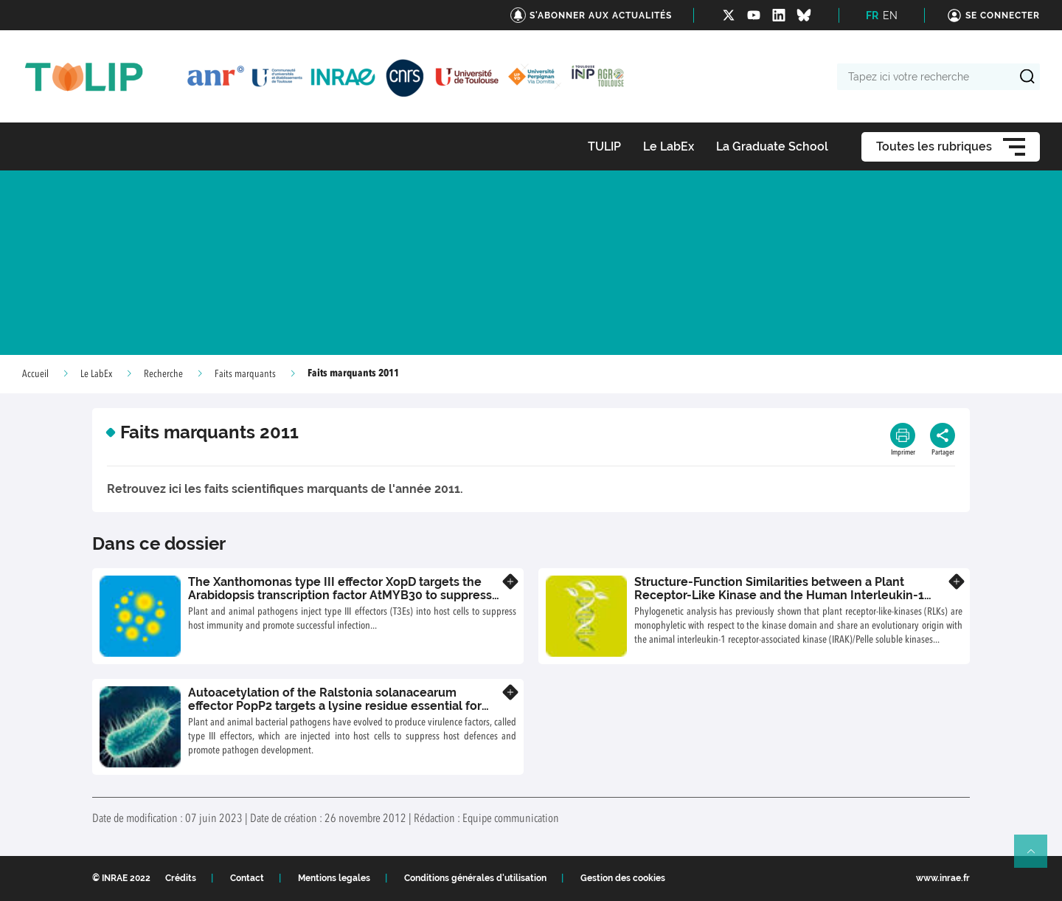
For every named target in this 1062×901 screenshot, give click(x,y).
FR (872, 15)
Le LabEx (96, 374)
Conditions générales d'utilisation (475, 878)
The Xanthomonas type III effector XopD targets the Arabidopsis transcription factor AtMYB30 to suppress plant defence (340, 595)
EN (890, 15)
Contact (247, 878)
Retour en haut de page (1037, 857)
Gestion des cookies (622, 878)
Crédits (180, 878)
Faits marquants (245, 374)
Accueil (35, 374)
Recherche (163, 374)
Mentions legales (334, 878)
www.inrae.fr (943, 878)
